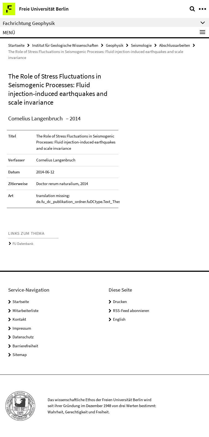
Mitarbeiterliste (25, 310)
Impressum (22, 328)
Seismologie (141, 45)
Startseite (16, 45)
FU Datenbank (23, 243)
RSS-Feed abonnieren (131, 310)
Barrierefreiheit (25, 345)
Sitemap (20, 354)
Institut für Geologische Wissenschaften (65, 45)
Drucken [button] (120, 301)
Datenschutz (23, 336)
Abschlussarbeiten (174, 45)
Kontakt (19, 319)
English (119, 319)
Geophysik (114, 45)
